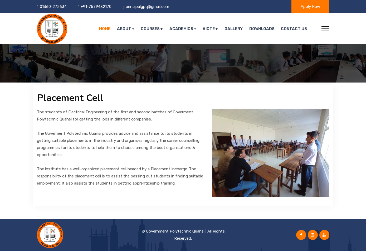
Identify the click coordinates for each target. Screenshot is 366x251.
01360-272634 (53, 6)
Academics (182, 29)
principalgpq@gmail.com (147, 6)
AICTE (209, 29)
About (125, 29)
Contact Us (294, 29)
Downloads (262, 29)
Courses (151, 29)
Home (106, 29)
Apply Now (310, 6)
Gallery (234, 29)
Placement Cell (70, 98)
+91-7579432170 (96, 6)
